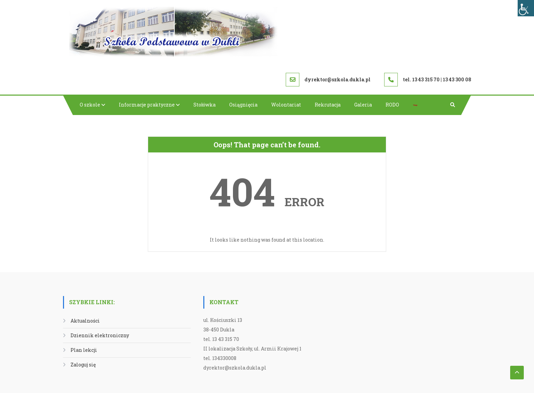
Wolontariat (286, 104)
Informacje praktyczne (147, 104)
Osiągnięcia (243, 104)
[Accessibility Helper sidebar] (526, 8)
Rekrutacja (328, 104)
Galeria (363, 104)
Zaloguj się (83, 364)
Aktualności (85, 320)
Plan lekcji (83, 350)
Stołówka (204, 104)
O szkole (90, 104)
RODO (392, 104)
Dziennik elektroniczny (99, 335)
